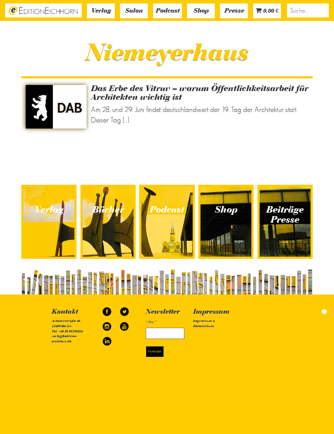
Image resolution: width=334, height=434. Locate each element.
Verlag (101, 11)
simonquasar (314, 311)
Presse (234, 11)
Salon (134, 11)
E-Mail (151, 322)
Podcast (168, 11)
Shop (201, 11)
